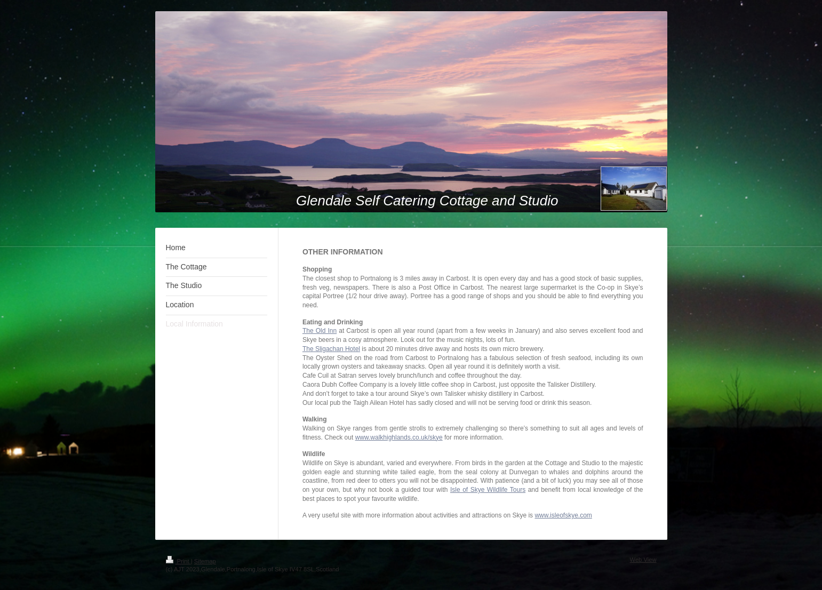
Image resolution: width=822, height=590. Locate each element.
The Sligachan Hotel (331, 349)
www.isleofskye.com (563, 515)
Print (178, 561)
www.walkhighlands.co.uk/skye (399, 437)
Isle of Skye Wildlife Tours (487, 489)
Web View (643, 559)
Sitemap (205, 561)
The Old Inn (319, 330)
